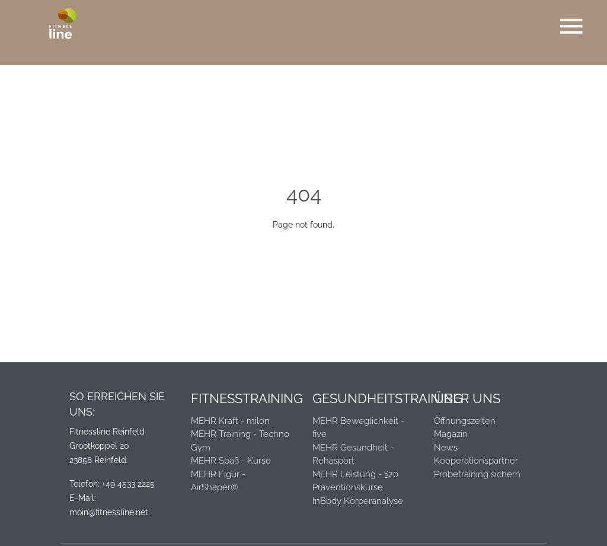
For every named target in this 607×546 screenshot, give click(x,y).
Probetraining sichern (477, 474)
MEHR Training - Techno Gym (240, 441)
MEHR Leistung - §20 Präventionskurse (355, 481)
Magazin (451, 434)
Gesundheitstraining (364, 398)
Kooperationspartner (476, 460)
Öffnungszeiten (465, 421)
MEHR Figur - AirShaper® (218, 481)
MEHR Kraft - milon (230, 421)
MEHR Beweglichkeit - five (358, 428)
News (446, 447)
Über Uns (467, 398)
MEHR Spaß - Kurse (231, 460)
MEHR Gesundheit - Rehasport (353, 454)
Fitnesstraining (243, 398)
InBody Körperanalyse (357, 501)
